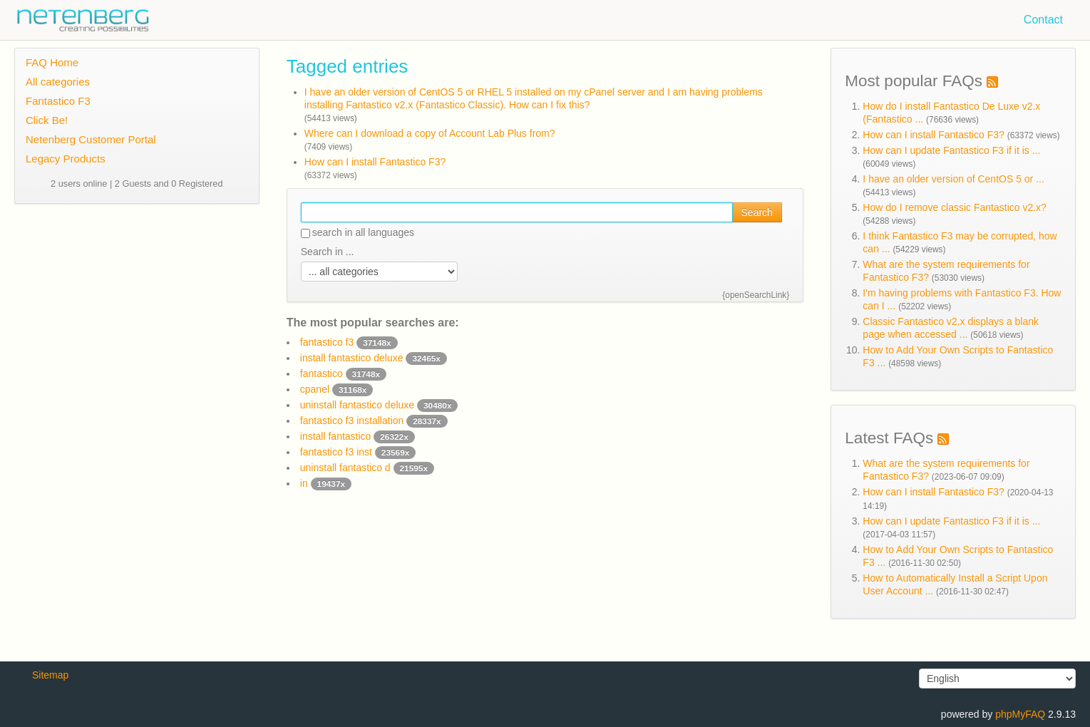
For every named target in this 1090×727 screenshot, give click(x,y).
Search (757, 212)
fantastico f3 (349, 342)
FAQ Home (52, 62)
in (325, 483)
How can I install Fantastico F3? (375, 161)
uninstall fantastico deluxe (379, 405)
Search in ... (327, 251)
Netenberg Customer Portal (91, 139)
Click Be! (47, 120)
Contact (1043, 20)
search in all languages (357, 232)
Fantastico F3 (58, 101)
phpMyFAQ (1020, 714)
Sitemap (50, 675)
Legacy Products (66, 159)
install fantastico (357, 436)
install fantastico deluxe (373, 358)
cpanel (337, 389)
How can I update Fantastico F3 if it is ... (951, 150)
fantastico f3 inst (358, 452)
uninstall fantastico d (367, 467)
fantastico (343, 373)
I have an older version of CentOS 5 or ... (953, 179)
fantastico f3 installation (374, 420)
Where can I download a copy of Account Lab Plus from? (429, 133)
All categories (58, 82)
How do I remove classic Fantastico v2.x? (955, 207)
